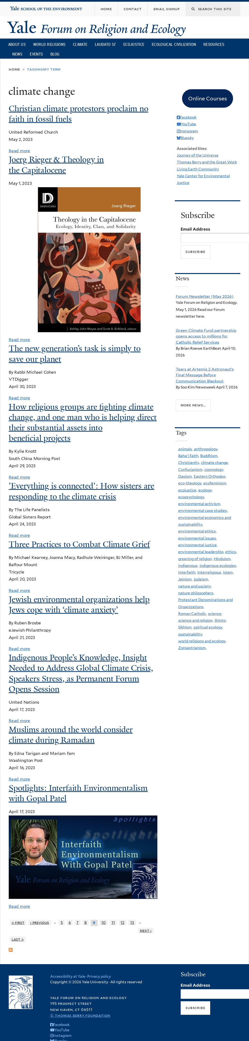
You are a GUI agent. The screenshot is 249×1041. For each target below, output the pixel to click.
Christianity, (189, 462)
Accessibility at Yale (67, 976)
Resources (213, 44)
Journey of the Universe (197, 155)
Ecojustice (133, 44)
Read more (19, 150)
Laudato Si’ (105, 44)
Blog (54, 54)
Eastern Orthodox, (210, 476)
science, (215, 613)
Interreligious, (209, 572)
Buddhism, (209, 455)
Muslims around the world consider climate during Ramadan (71, 734)
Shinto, (220, 620)
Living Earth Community (198, 169)
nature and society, (195, 586)
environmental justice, (197, 545)
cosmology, (214, 469)
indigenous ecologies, (218, 565)
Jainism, (185, 579)
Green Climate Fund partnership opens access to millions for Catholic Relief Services (206, 336)
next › (146, 930)
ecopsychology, (191, 497)
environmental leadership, (201, 551)
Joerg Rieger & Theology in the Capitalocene (56, 164)
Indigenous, (188, 565)
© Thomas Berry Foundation (80, 1015)
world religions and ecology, (202, 641)
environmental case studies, (203, 510)
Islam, (228, 572)
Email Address (195, 229)
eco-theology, (190, 483)
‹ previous (39, 922)
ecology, (205, 490)
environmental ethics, (197, 531)
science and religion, (195, 620)
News (17, 54)
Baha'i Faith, (188, 455)
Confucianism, (190, 469)
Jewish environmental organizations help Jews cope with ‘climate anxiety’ (79, 604)
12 (122, 922)
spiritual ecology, (208, 627)
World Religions (49, 44)
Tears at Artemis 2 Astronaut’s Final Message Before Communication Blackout (205, 375)
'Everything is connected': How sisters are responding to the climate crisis (81, 491)
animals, (185, 449)
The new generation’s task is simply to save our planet (75, 353)
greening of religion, (195, 559)
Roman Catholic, (192, 613)
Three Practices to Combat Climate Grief (79, 544)
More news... (193, 405)
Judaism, (201, 579)
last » (18, 939)
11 (113, 922)
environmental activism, (199, 503)
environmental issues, (197, 538)
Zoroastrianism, (192, 648)
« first (18, 922)
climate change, (215, 462)
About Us (17, 44)
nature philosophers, (196, 593)
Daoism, (185, 476)
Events (36, 54)
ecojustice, (187, 490)
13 (132, 922)
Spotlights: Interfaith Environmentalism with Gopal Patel (78, 793)
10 (103, 922)
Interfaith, (187, 572)
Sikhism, (185, 627)
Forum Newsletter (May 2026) (204, 296)
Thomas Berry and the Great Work (207, 162)
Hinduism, (222, 559)
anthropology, (206, 449)
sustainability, (190, 634)
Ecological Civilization (174, 44)
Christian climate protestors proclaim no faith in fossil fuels (78, 113)
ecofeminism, (215, 483)
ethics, (231, 551)
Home (14, 69)
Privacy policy (99, 976)
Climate (80, 44)
